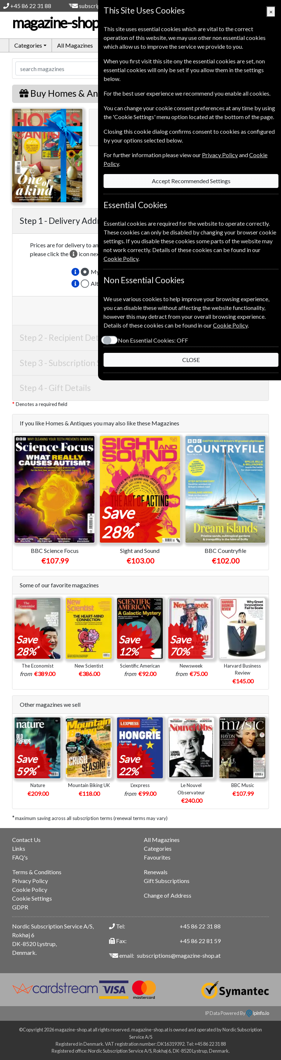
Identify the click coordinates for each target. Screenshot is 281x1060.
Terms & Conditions (36, 871)
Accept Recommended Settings (191, 180)
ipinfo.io (257, 1013)
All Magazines (75, 45)
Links (18, 848)
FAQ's (20, 857)
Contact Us (26, 839)
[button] (75, 272)
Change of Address (167, 895)
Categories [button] (28, 45)
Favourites (157, 857)
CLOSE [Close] (191, 359)
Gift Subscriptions (167, 880)
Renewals (156, 871)
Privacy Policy (30, 880)
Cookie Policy (29, 889)
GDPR (20, 907)
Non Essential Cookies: (153, 340)
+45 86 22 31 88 (30, 5)
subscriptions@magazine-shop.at (179, 955)
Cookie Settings (32, 898)
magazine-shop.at (70, 23)
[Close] (271, 11)
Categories (158, 848)
